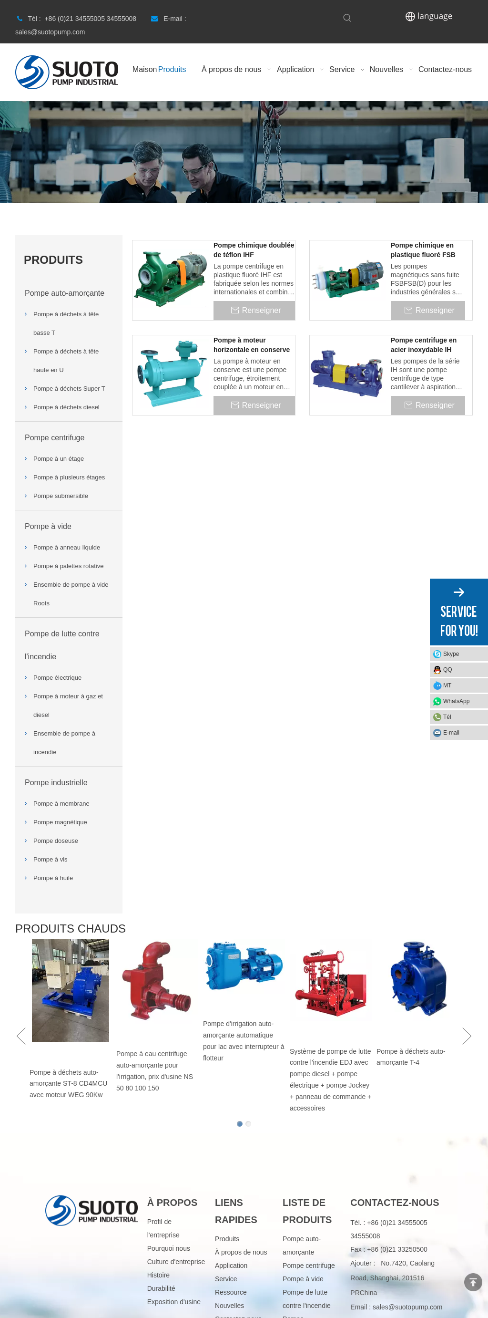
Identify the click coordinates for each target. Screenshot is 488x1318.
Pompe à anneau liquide (66, 547)
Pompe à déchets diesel (66, 407)
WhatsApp (456, 701)
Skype (451, 654)
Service (226, 1279)
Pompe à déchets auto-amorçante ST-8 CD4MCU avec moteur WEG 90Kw (68, 1084)
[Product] (244, 152)
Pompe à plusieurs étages (69, 477)
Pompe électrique (57, 677)
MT (447, 685)
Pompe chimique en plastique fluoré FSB (423, 250)
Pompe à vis (50, 859)
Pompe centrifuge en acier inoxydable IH (424, 344)
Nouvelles (229, 1305)
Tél (447, 717)
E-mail (451, 732)
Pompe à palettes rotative (68, 566)
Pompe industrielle (56, 782)
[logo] (91, 1209)
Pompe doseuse (55, 840)
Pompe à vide (48, 526)
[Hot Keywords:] (347, 18)
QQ (447, 669)
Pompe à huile (53, 878)
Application (231, 1265)
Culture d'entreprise (176, 1262)
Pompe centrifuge (54, 438)
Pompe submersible (60, 495)
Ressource (231, 1292)
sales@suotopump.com (408, 1307)
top (473, 1282)
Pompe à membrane (61, 803)
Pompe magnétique (60, 822)
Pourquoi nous (168, 1248)
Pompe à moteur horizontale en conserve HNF (252, 345)
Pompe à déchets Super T (69, 388)
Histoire (158, 1275)
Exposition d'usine (174, 1302)
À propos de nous (241, 1252)
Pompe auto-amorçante (64, 293)
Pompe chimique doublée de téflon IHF (254, 250)
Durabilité (161, 1288)
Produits (227, 1239)
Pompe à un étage (58, 458)
